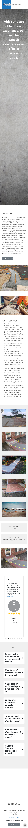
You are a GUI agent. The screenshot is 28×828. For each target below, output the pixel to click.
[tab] (6, 504)
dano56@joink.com (14, 684)
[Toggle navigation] (25, 4)
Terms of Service (19, 798)
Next (26, 425)
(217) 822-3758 (16, 4)
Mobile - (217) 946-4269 (14, 694)
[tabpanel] (13, 472)
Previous (2, 425)
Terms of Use (9, 819)
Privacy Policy (11, 798)
